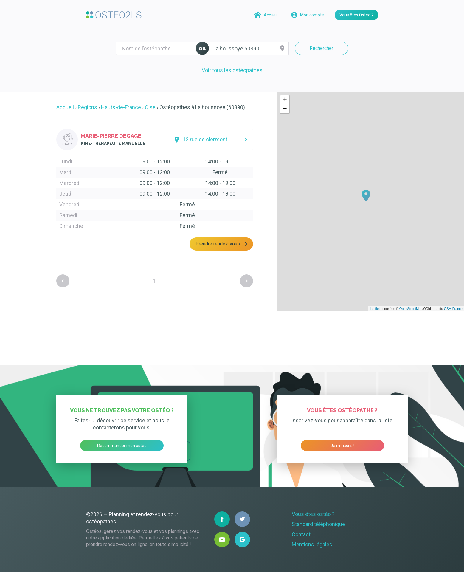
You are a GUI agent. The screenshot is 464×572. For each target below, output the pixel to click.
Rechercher (321, 48)
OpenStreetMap (411, 308)
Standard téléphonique (318, 524)
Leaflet (375, 308)
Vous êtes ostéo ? (313, 514)
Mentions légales (312, 544)
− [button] (285, 108)
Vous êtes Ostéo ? (356, 15)
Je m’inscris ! (342, 445)
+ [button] (285, 99)
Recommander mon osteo (122, 445)
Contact (301, 534)
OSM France (453, 308)
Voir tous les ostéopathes (232, 70)
